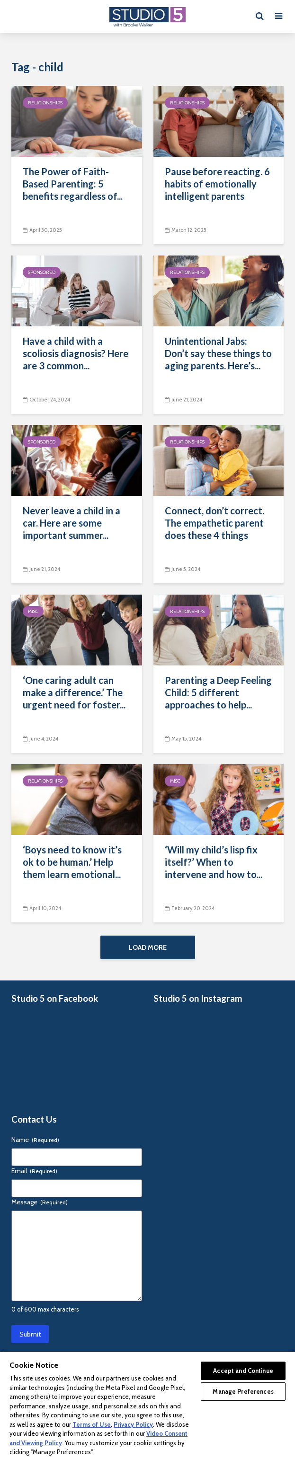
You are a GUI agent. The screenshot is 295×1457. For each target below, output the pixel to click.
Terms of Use (91, 1424)
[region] (147, 1404)
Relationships (45, 103)
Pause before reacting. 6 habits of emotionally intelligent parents (217, 184)
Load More (148, 947)
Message (39, 1206)
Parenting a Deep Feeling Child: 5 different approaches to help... (218, 692)
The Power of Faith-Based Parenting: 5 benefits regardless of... (73, 184)
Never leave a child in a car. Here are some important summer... (71, 523)
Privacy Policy (133, 1424)
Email (34, 1175)
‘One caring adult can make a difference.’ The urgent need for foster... (74, 692)
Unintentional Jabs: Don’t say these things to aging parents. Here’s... (218, 353)
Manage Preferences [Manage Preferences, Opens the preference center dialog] (243, 1391)
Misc (33, 611)
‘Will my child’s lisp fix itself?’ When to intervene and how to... (213, 862)
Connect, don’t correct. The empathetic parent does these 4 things (214, 523)
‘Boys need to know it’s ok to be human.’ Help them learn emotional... (72, 862)
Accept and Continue (243, 1370)
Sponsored (41, 272)
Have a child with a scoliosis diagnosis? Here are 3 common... (75, 353)
